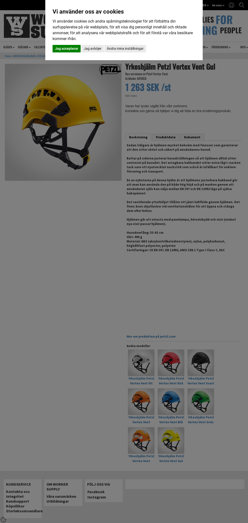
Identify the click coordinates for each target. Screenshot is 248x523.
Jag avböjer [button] (92, 48)
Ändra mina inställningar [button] (125, 48)
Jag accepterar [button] (66, 48)
